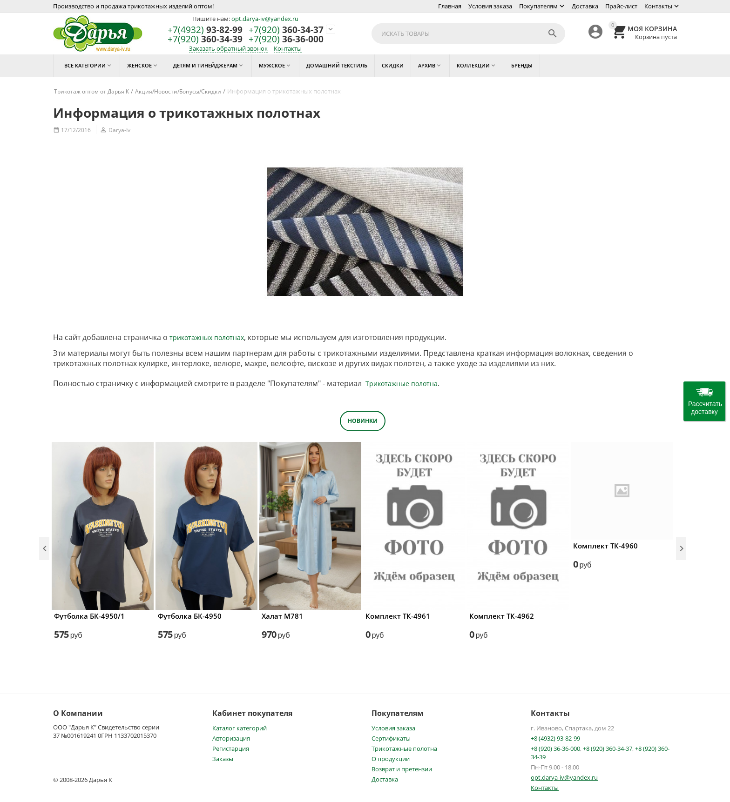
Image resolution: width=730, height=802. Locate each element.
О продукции (391, 759)
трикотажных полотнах (206, 337)
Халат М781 (282, 616)
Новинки (363, 421)
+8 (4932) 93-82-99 (555, 738)
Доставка (585, 6)
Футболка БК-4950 (190, 616)
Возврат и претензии (402, 769)
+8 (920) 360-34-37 (607, 748)
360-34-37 (286, 30)
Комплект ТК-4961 (397, 616)
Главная (449, 6)
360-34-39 (205, 39)
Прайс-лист (621, 6)
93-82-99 (205, 30)
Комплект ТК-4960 (605, 545)
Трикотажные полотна (401, 383)
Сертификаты (391, 738)
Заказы (222, 759)
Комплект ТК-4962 (501, 616)
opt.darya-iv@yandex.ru (264, 18)
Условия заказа (490, 6)
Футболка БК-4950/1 (89, 616)
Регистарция (230, 748)
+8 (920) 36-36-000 (555, 748)
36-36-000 (286, 39)
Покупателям (538, 6)
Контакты (658, 6)
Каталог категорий (239, 728)
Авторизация (231, 738)
